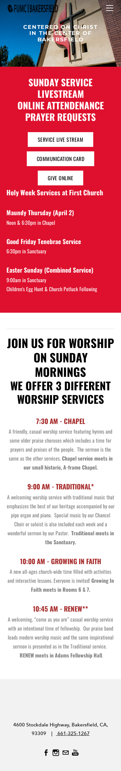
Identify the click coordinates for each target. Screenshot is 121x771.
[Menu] (110, 8)
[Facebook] (46, 753)
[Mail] (65, 753)
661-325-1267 (73, 733)
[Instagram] (56, 753)
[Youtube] (75, 753)
